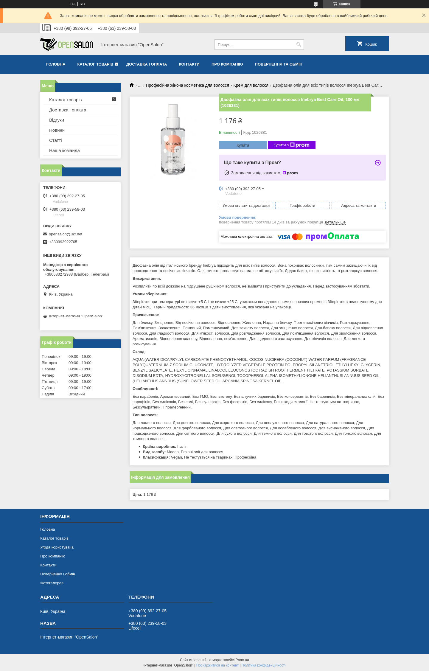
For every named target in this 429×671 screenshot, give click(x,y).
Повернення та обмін (278, 64)
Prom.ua (242, 660)
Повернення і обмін (57, 574)
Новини (57, 130)
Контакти (189, 64)
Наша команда (64, 150)
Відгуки (56, 119)
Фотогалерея (51, 583)
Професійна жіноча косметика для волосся (187, 85)
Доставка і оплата (146, 64)
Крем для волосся (251, 85)
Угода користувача (57, 547)
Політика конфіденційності (264, 665)
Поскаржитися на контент (217, 665)
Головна (55, 64)
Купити (243, 145)
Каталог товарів (95, 64)
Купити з (291, 145)
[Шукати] (298, 44)
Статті (55, 140)
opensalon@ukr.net (65, 234)
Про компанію (227, 64)
